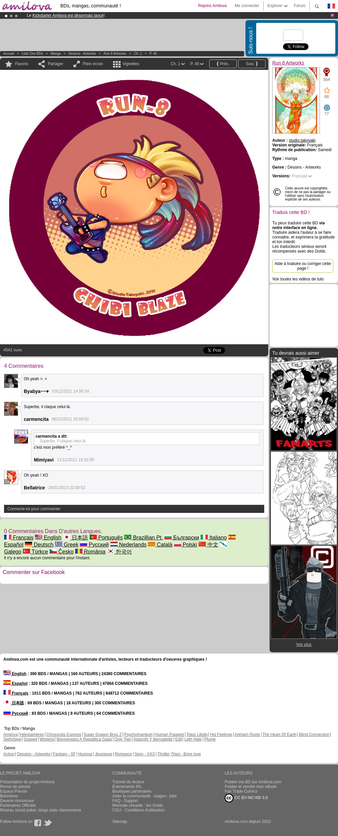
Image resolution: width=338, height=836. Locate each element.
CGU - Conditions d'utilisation (138, 810)
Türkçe (35, 552)
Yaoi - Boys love (186, 754)
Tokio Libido (197, 734)
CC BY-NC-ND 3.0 (246, 798)
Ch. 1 (138, 53)
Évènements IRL (127, 786)
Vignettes (130, 63)
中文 (208, 544)
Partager (55, 63)
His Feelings (221, 734)
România (90, 552)
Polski (185, 544)
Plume (210, 739)
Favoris (21, 63)
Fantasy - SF (64, 754)
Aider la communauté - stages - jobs (144, 796)
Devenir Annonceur (17, 800)
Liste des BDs (32, 53)
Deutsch (39, 544)
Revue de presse (15, 786)
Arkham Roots (247, 734)
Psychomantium (138, 734)
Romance (123, 754)
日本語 (75, 537)
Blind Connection (314, 734)
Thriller (164, 754)
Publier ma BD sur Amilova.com (253, 782)
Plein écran (93, 63)
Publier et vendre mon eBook (251, 786)
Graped (30, 739)
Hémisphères (32, 734)
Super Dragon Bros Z (102, 734)
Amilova (10, 734)
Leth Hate (193, 739)
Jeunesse (103, 754)
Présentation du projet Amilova (27, 782)
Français (19, 537)
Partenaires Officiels (18, 805)
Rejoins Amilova (212, 5)
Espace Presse (13, 791)
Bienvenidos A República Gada (84, 739)
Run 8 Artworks (115, 53)
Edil (178, 739)
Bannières (9, 796)
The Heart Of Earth (279, 734)
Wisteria (47, 739)
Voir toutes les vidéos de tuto (298, 279)
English (48, 537)
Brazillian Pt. (143, 537)
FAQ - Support (125, 800)
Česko (62, 552)
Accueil (8, 53)
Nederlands (128, 544)
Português (106, 537)
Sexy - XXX (144, 754)
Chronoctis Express (63, 734)
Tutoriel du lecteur (128, 782)
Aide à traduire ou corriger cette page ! (303, 266)
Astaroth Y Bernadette (153, 739)
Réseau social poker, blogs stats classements (40, 810)
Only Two (122, 739)
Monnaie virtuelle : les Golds (137, 805)
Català (160, 544)
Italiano (214, 537)
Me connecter (247, 5)
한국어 (119, 552)
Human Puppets (169, 734)
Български (181, 537)
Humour (85, 754)
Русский (94, 544)
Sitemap (119, 821)
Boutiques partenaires (132, 791)
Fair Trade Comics (241, 791)
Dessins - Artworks (82, 53)
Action (8, 754)
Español (15, 683)
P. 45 (153, 53)
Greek (66, 544)
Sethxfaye (12, 739)
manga (56, 53)
